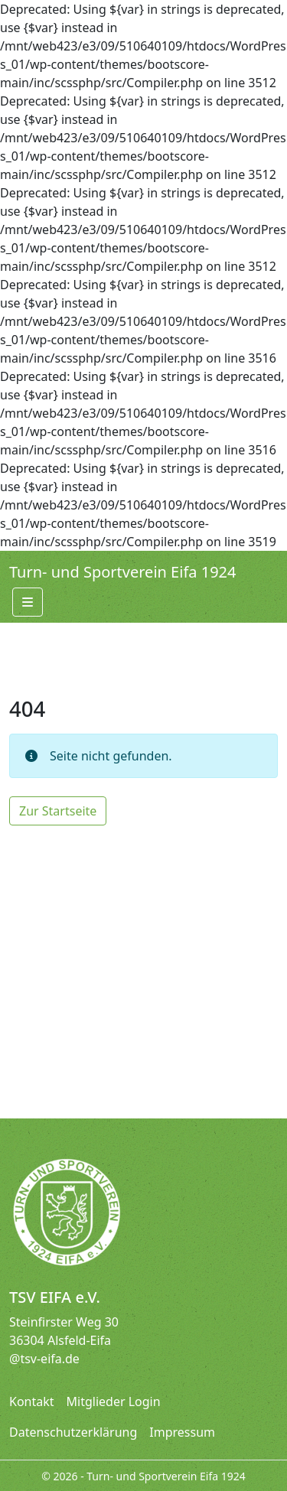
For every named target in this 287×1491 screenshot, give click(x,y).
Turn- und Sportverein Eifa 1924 (122, 572)
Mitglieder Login (114, 1401)
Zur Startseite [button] (57, 810)
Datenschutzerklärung (73, 1432)
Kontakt (31, 1401)
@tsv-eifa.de (44, 1358)
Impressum (182, 1432)
